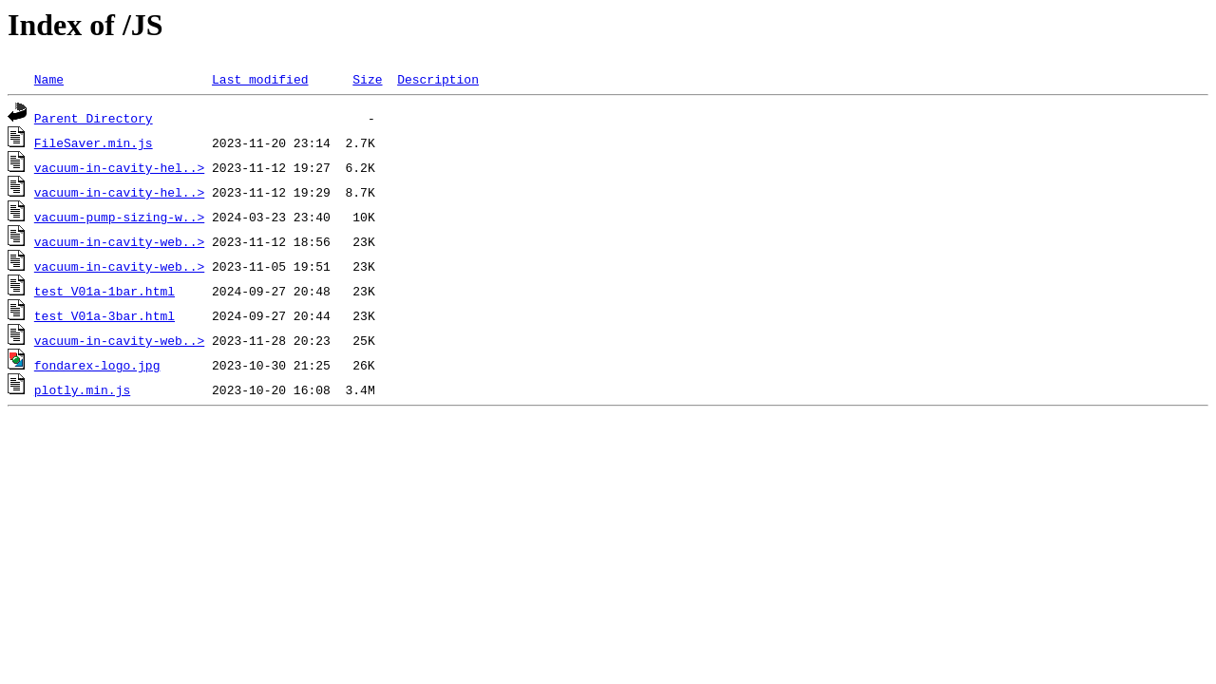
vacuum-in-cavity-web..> (119, 241)
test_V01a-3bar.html (104, 315)
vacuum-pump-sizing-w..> (119, 216)
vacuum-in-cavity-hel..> (119, 167)
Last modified (260, 78)
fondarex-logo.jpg (97, 364)
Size (367, 78)
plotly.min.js (82, 389)
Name (49, 78)
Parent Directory (93, 117)
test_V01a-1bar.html (104, 290)
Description (438, 78)
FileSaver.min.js (93, 142)
